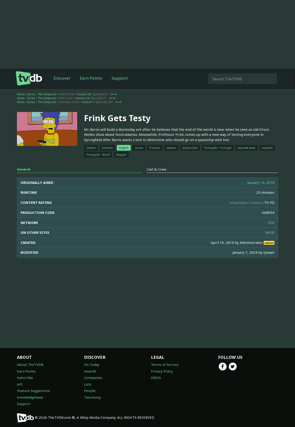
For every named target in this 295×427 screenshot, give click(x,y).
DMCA (156, 377)
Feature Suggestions (33, 390)
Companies (93, 377)
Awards (90, 371)
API (19, 384)
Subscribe (25, 377)
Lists (87, 384)
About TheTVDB (30, 364)
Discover (62, 78)
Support (120, 78)
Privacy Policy (162, 371)
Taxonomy (92, 397)
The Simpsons (47, 94)
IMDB (269, 232)
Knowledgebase (30, 397)
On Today (91, 364)
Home (21, 94)
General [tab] (23, 169)
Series (31, 94)
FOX (271, 222)
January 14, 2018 (260, 182)
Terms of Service (165, 364)
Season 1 (88, 102)
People (90, 390)
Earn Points (91, 78)
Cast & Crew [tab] (156, 169)
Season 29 (84, 94)
